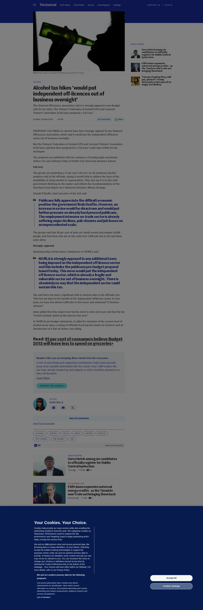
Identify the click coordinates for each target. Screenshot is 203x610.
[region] (101, 558)
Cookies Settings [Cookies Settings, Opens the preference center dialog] (171, 586)
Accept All (171, 578)
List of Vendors (43, 597)
